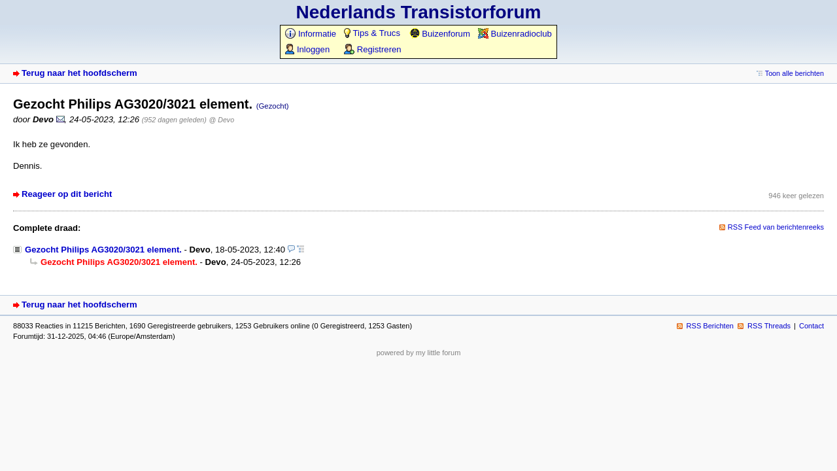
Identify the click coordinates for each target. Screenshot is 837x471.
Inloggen (307, 49)
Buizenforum (439, 34)
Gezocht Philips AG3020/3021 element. (103, 249)
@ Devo (222, 120)
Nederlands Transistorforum (418, 12)
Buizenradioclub (515, 34)
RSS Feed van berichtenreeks (776, 227)
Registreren (372, 49)
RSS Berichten (710, 326)
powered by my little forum (419, 353)
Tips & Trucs (372, 33)
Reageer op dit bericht (67, 194)
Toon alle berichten (794, 73)
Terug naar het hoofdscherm (79, 73)
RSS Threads (769, 326)
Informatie (310, 34)
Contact (811, 326)
